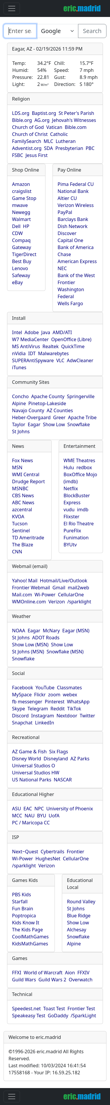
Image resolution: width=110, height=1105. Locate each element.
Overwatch (80, 979)
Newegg (21, 212)
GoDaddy (58, 1015)
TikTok (74, 708)
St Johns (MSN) (28, 651)
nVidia (19, 353)
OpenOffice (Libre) (71, 339)
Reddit (57, 708)
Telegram (38, 708)
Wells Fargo (70, 303)
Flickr (39, 694)
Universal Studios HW (35, 772)
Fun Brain (22, 908)
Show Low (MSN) (30, 644)
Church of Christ (30, 134)
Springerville (80, 396)
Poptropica (24, 915)
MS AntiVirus (26, 346)
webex (70, 694)
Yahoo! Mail (25, 580)
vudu (69, 509)
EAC (27, 808)
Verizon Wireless (75, 205)
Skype (18, 708)
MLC (48, 141)
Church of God (28, 127)
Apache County (47, 396)
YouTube (45, 687)
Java (45, 332)
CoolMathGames (30, 936)
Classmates (69, 687)
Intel (17, 332)
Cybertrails (52, 851)
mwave (20, 205)
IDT (32, 353)
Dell (16, 226)
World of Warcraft (43, 972)
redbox (84, 467)
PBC (90, 148)
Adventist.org (27, 148)
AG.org (42, 120)
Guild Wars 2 (52, 979)
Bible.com (76, 127)
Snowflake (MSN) (65, 651)
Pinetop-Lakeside (47, 403)
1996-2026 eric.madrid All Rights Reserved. (46, 1055)
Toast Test (54, 1008)
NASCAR (63, 779)
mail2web (78, 587)
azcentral (22, 509)
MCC (17, 815)
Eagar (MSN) (75, 630)
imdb (83, 509)
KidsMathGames (30, 943)
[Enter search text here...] (57, 31)
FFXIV (83, 972)
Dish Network (72, 226)
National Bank (73, 191)
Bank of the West (76, 275)
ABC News (23, 502)
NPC (39, 808)
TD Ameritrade (28, 537)
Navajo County (28, 410)
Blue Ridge (78, 915)
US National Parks (31, 779)
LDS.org (20, 113)
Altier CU (67, 198)
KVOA (18, 516)
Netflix (71, 488)
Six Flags (58, 751)
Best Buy (21, 261)
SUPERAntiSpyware (33, 360)
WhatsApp (78, 701)
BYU (41, 815)
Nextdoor (66, 715)
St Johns (21, 431)
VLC (60, 360)
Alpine (19, 403)
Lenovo (20, 268)
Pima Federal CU (75, 184)
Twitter (87, 715)
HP (26, 226)
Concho (20, 396)
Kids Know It (25, 922)
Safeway (21, 275)
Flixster (71, 516)
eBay (17, 282)
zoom (54, 694)
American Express (77, 261)
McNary (51, 630)
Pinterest (55, 701)
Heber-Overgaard (31, 417)
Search (92, 31)
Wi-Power (45, 594)
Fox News (22, 460)
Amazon (21, 184)
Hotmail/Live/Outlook (63, 580)
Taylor (18, 424)
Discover (66, 233)
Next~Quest (25, 851)
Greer (59, 417)
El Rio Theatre (79, 523)
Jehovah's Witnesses (74, 120)
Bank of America (75, 247)
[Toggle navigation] (12, 8)
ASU (16, 808)
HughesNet (47, 858)
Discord (20, 715)
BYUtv (70, 544)
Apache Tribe (82, 417)
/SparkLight (83, 1015)
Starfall (20, 901)
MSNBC (20, 488)
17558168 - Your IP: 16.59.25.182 (44, 1072)
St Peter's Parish (76, 113)
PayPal (64, 212)
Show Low (54, 424)
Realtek (51, 346)
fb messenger (27, 701)
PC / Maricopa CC (31, 822)
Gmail (59, 587)
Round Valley (81, 901)
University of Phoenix (69, 808)
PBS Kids (21, 894)
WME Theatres (79, 460)
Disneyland (56, 758)
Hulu (69, 467)
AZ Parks (79, 758)
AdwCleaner (80, 360)
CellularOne (71, 594)
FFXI (16, 972)
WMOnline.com (29, 601)
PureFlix (72, 530)
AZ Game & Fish (29, 751)
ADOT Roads (46, 637)
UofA (54, 815)
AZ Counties (60, 410)
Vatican (54, 127)
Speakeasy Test (28, 1015)
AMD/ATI (62, 332)
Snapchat (22, 722)
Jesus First (37, 155)
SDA (48, 148)
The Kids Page (27, 929)
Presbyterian (69, 148)
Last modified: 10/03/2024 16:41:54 (47, 1065)
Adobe (32, 332)
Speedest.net (26, 1008)
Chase (64, 254)
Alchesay (76, 929)
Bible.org (22, 120)
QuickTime (73, 346)
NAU (30, 815)
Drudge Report (28, 481)
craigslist (21, 191)
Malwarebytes (53, 353)
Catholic (59, 134)
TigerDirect (24, 254)
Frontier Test (81, 1008)
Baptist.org (44, 113)
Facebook (22, 687)
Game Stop (24, 198)
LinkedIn (44, 722)
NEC (62, 268)
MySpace (22, 694)
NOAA (18, 630)
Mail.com (22, 594)
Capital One (70, 240)
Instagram (42, 715)
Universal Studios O (33, 765)
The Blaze (22, 544)
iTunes (19, 367)
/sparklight (79, 601)
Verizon (56, 601)
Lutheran (66, 141)
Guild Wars (24, 979)
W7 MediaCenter (30, 339)
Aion (70, 972)
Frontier (66, 282)
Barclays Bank (72, 219)
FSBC (17, 155)
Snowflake (78, 424)
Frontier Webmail (31, 587)
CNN (17, 551)
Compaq (21, 240)
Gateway (21, 247)
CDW (17, 233)
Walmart (21, 219)
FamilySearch (26, 141)
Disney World (26, 758)
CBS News (23, 495)
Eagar (34, 424)
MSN (17, 467)
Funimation (76, 537)
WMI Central (25, 474)
